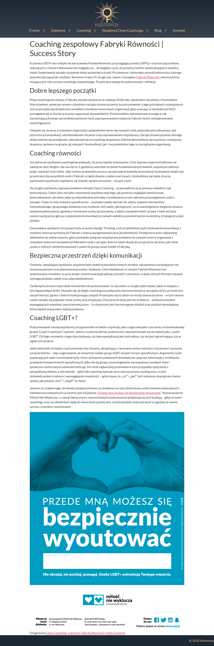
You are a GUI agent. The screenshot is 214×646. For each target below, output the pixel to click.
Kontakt (179, 30)
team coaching (115, 633)
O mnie (34, 30)
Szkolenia (58, 30)
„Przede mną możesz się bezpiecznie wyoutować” (129, 393)
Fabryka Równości (93, 633)
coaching (73, 633)
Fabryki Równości (148, 77)
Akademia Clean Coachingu (122, 30)
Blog (158, 30)
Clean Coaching (56, 633)
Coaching (84, 30)
